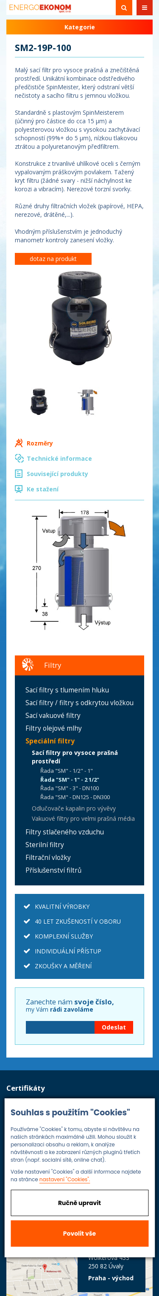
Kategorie (79, 27)
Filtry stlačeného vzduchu (64, 832)
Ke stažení (43, 489)
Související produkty (57, 474)
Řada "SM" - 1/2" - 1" (66, 770)
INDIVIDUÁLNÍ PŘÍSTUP (68, 951)
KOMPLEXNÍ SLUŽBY (64, 936)
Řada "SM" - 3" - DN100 (69, 788)
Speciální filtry (50, 741)
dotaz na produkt (53, 259)
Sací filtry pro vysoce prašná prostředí (75, 757)
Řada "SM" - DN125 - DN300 (75, 797)
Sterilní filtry (44, 844)
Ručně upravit (79, 1203)
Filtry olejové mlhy (53, 728)
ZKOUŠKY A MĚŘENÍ (63, 966)
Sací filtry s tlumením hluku (67, 690)
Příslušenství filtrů (53, 870)
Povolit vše (79, 1233)
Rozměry (40, 443)
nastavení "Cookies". (64, 1179)
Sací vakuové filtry (53, 715)
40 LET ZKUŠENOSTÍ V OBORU (78, 921)
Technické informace (59, 458)
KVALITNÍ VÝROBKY (62, 906)
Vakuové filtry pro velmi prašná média (83, 818)
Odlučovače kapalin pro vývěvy (74, 808)
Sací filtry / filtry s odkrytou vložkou (79, 702)
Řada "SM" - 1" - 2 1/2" (69, 779)
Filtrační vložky (48, 857)
